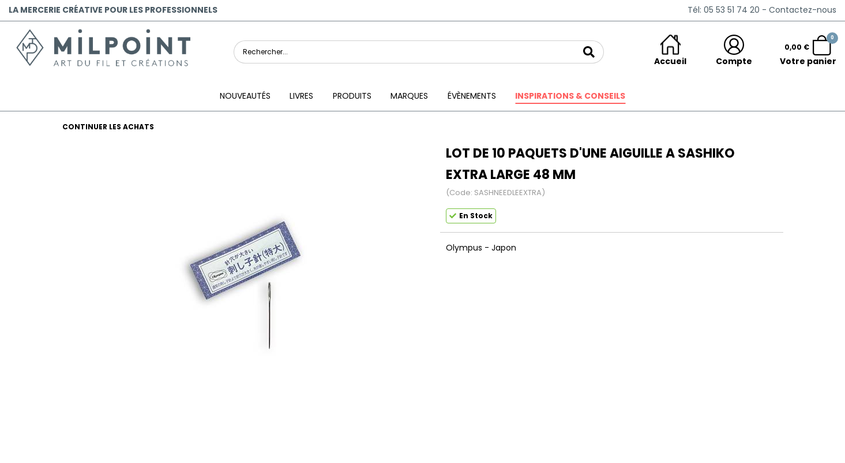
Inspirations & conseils (570, 96)
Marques (409, 96)
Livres (301, 96)
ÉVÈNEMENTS (472, 96)
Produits (352, 96)
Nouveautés (245, 96)
